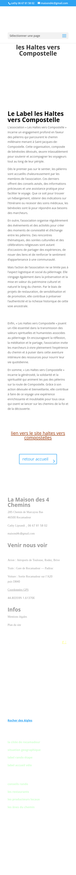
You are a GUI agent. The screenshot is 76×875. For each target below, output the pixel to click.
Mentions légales (17, 616)
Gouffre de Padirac (38, 651)
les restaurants (18, 792)
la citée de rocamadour (24, 742)
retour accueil (35, 459)
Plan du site (14, 625)
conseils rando (18, 784)
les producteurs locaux (24, 799)
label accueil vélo (20, 765)
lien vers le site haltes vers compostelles (38, 435)
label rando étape (20, 757)
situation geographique (24, 750)
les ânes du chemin (21, 807)
